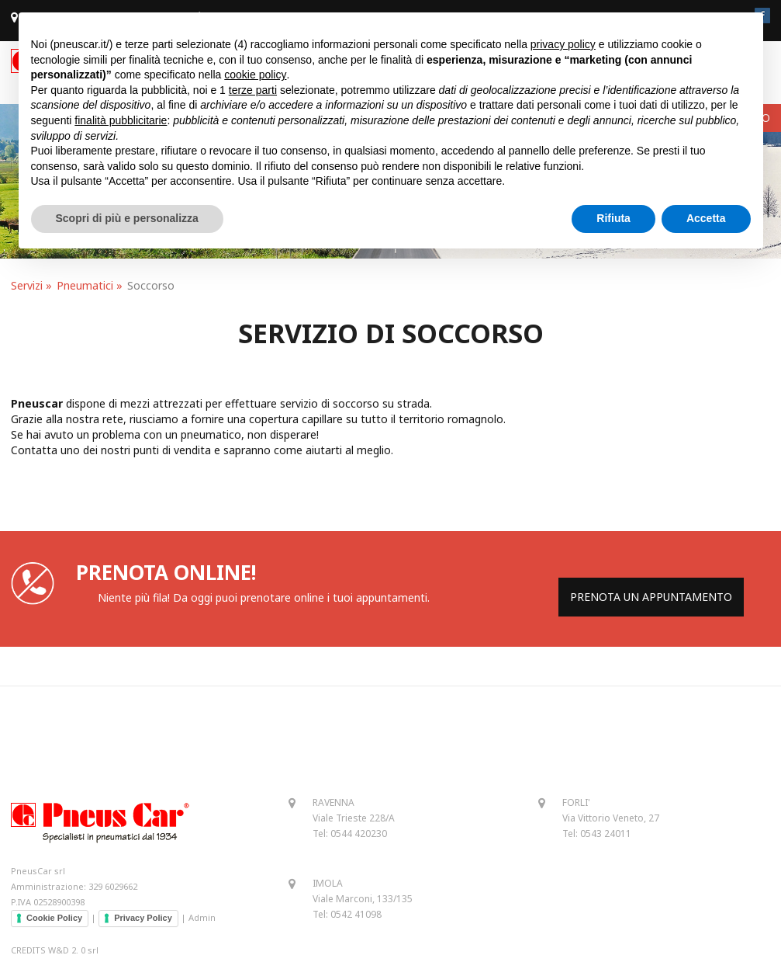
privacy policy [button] (563, 44)
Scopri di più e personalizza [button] (127, 218)
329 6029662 (112, 886)
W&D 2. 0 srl (73, 950)
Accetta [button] (706, 218)
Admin (202, 917)
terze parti (253, 90)
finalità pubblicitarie (120, 120)
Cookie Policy (54, 917)
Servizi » (31, 285)
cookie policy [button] (255, 74)
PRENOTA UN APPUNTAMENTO (651, 596)
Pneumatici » (90, 285)
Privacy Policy (143, 917)
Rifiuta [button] (613, 218)
